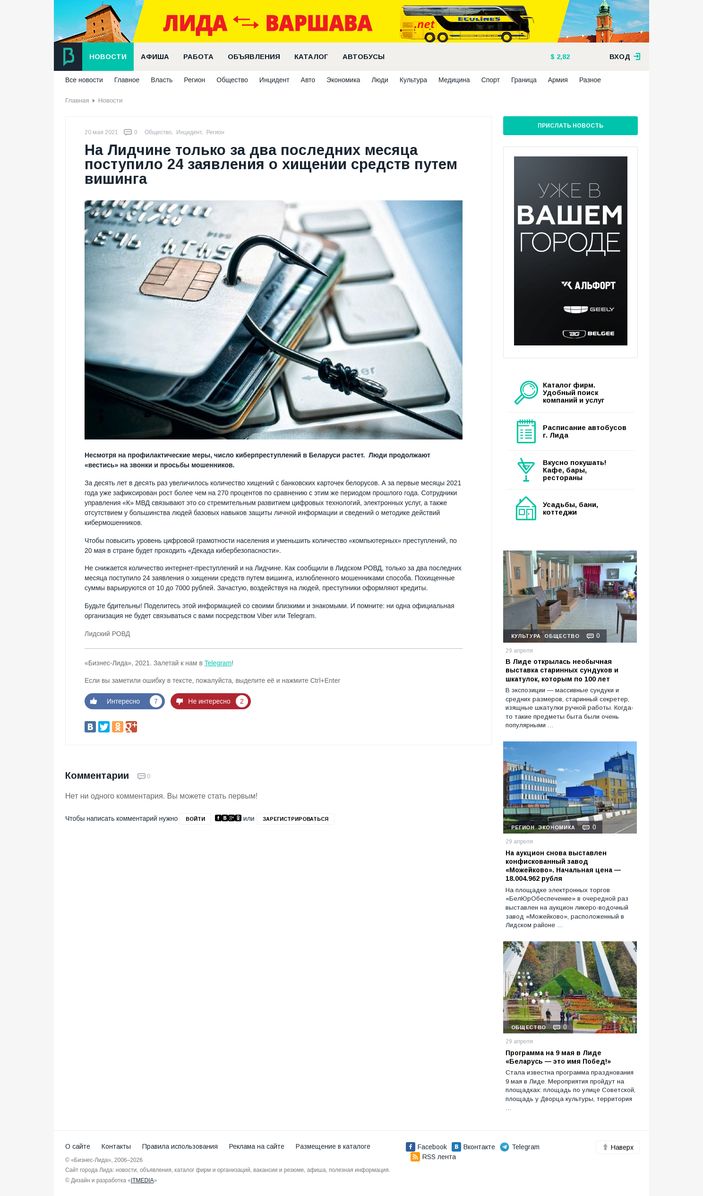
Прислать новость (570, 125)
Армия (558, 80)
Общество (232, 80)
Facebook (426, 1147)
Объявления (254, 56)
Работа (198, 56)
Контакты (116, 1146)
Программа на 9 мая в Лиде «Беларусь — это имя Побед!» (558, 1057)
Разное (590, 80)
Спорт (490, 80)
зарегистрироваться (295, 819)
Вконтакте (473, 1147)
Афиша (155, 56)
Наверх (618, 1147)
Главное (127, 80)
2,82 (562, 56)
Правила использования (180, 1146)
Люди (379, 80)
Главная (77, 100)
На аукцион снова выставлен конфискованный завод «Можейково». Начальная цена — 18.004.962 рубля (563, 866)
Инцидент (274, 80)
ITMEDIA (142, 1180)
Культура (413, 80)
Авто (308, 80)
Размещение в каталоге (333, 1146)
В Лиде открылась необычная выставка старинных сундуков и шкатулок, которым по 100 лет (562, 670)
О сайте (77, 1146)
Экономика (343, 80)
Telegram (218, 663)
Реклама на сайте (256, 1146)
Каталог (311, 56)
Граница (524, 80)
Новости (108, 56)
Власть (161, 80)
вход (625, 56)
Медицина (454, 80)
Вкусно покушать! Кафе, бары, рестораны (575, 470)
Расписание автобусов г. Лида (584, 431)
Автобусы (364, 56)
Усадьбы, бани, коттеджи (570, 508)
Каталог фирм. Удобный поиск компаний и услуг (573, 392)
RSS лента (433, 1157)
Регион (194, 80)
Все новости (84, 80)
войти (195, 819)
